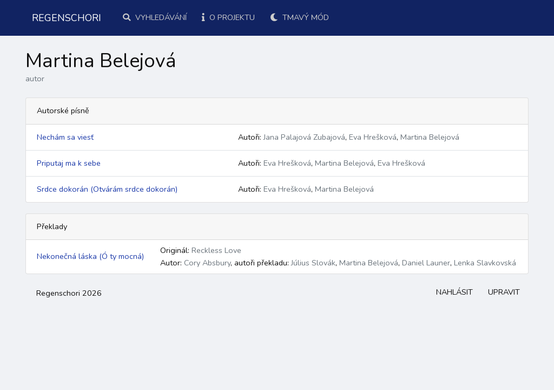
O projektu (228, 17)
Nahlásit (454, 292)
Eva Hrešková (373, 137)
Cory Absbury (207, 262)
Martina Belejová (429, 137)
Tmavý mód (299, 17)
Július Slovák (313, 262)
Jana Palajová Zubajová (304, 137)
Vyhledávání (155, 17)
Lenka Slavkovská (485, 262)
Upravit (504, 292)
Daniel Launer (426, 262)
